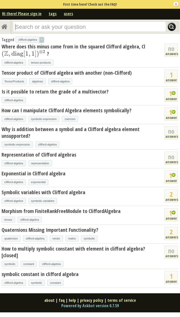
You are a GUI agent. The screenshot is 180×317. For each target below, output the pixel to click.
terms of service (121, 300)
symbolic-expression (44, 119)
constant (28, 263)
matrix (72, 238)
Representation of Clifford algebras (39, 154)
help (72, 300)
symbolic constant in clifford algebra (40, 274)
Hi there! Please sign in (21, 13)
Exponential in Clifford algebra (33, 173)
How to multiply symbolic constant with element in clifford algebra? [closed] (73, 252)
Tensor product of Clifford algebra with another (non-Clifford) (67, 72)
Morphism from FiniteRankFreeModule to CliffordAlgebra (61, 211)
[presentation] (24, 53)
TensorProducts (14, 81)
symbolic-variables (42, 200)
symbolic (89, 238)
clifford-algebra (13, 62)
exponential (38, 182)
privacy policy (91, 300)
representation (40, 163)
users (68, 13)
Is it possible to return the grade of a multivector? (55, 91)
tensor (8, 219)
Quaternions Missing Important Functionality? (50, 229)
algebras (37, 81)
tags (53, 13)
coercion (70, 119)
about (49, 300)
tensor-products (41, 62)
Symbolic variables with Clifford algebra (43, 192)
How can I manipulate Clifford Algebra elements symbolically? (66, 110)
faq (62, 300)
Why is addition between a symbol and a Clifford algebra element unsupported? (71, 132)
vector (56, 238)
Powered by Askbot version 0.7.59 (90, 306)
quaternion (11, 238)
